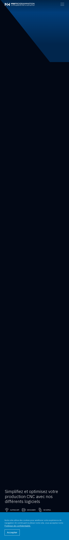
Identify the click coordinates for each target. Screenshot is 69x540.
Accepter (12, 532)
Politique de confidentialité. (18, 525)
